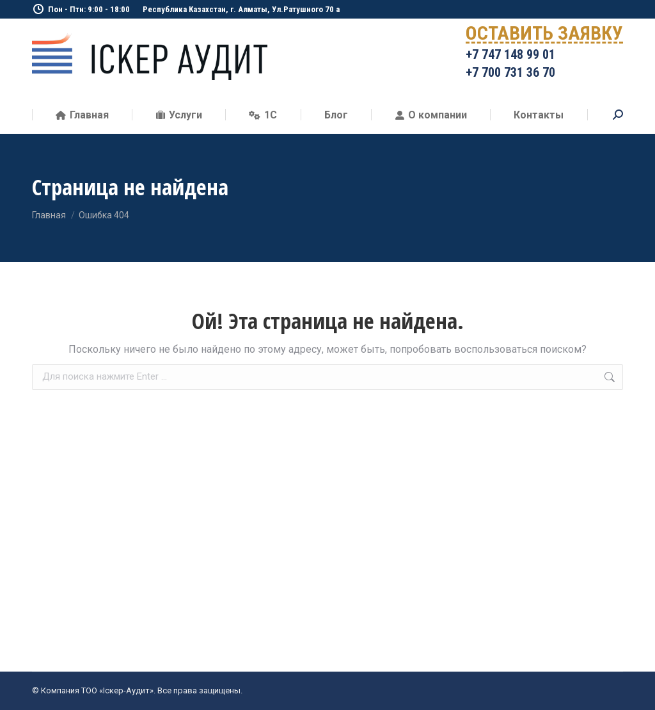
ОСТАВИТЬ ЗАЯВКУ (544, 36)
